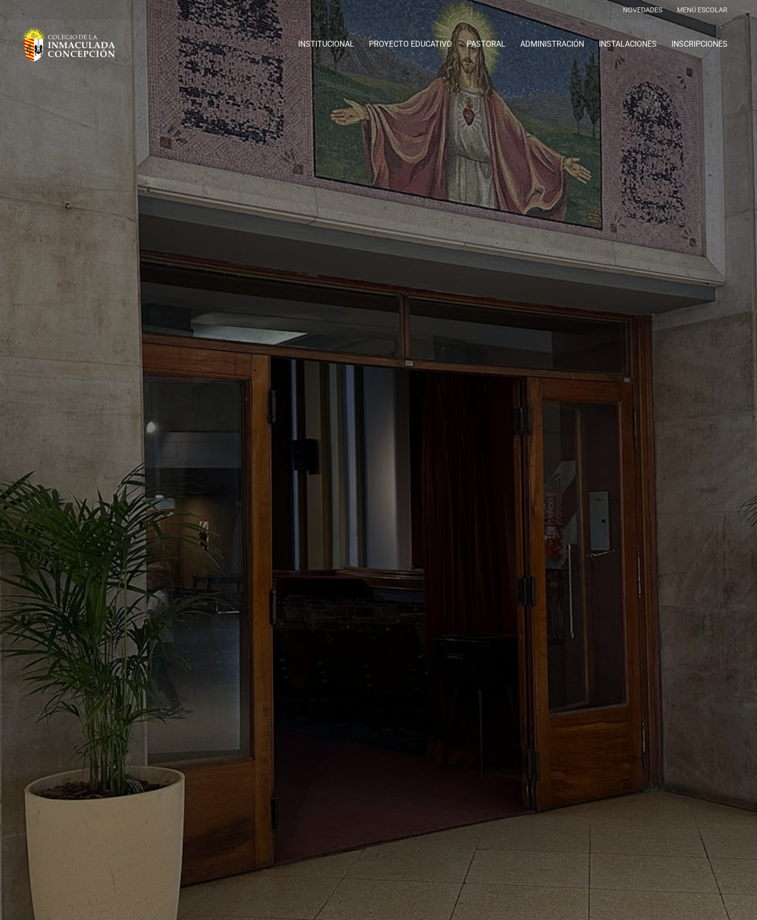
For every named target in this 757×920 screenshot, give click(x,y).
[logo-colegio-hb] (68, 44)
